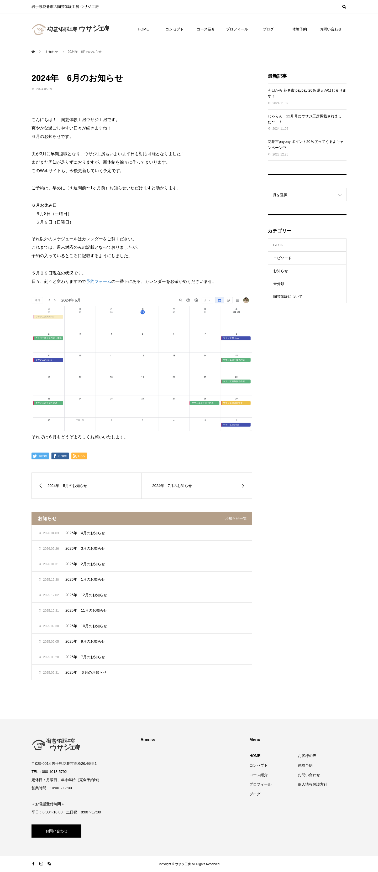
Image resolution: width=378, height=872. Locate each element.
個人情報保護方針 (312, 784)
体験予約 (299, 29)
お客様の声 (307, 756)
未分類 (278, 284)
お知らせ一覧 (236, 518)
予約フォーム (98, 281)
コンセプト (174, 29)
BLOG (278, 245)
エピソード (282, 258)
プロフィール (237, 29)
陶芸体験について (288, 296)
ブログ (268, 29)
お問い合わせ (331, 29)
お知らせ (280, 271)
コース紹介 (206, 29)
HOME (143, 29)
